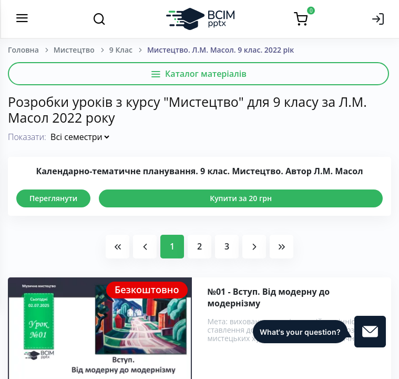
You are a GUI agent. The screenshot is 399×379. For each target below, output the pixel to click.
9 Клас (120, 49)
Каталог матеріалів (198, 73)
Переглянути (53, 198)
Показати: (27, 137)
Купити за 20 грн (241, 198)
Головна (23, 49)
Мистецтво (74, 49)
